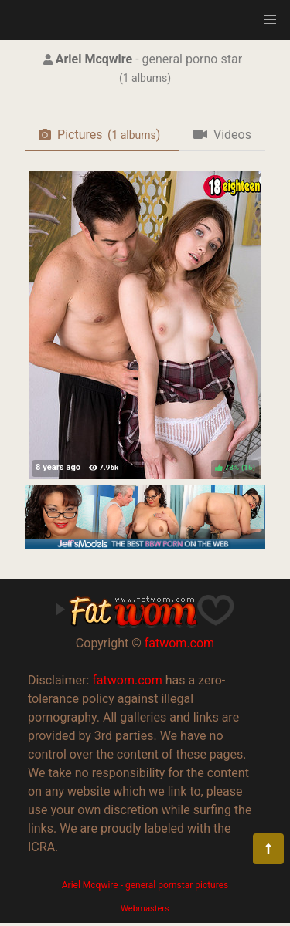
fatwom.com (179, 643)
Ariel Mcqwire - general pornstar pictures (145, 885)
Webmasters (145, 909)
